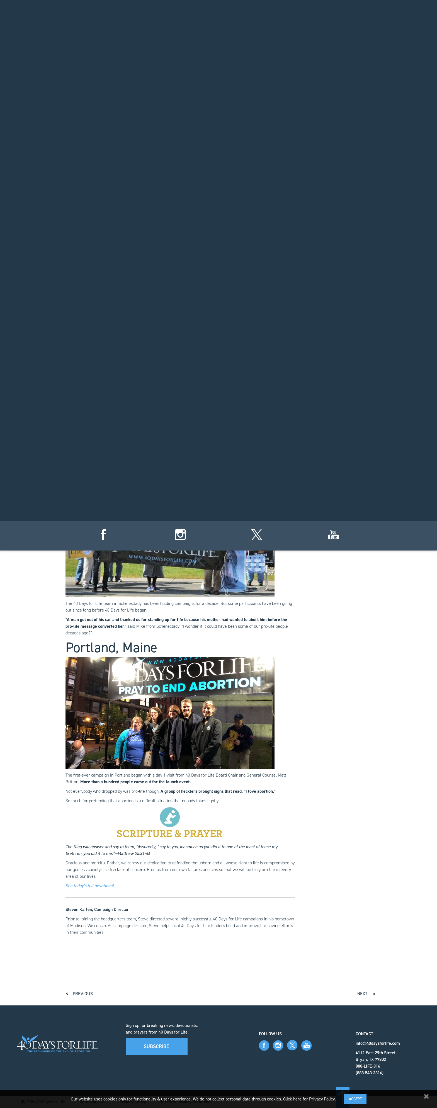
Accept (355, 1099)
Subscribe (156, 1046)
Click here (292, 1099)
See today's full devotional (89, 886)
